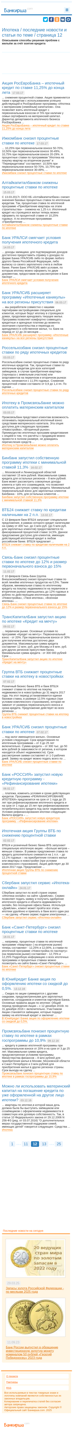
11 (26, 1144)
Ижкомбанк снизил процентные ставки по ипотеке (34, 172)
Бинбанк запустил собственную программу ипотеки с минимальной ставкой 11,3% (35, 498)
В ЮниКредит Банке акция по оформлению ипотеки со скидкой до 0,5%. (35, 1020)
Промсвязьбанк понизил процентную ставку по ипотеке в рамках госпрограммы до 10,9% (32, 1075)
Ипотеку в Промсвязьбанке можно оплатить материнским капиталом (30, 447)
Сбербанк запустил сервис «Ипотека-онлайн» (32, 917)
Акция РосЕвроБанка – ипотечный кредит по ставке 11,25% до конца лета (35, 127)
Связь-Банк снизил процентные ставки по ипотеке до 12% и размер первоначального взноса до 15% (34, 605)
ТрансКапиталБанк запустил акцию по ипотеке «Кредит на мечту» (32, 661)
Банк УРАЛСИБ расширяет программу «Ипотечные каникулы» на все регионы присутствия (35, 336)
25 (59, 1144)
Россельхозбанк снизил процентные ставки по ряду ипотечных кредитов (35, 391)
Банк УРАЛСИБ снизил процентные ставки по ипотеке (31, 763)
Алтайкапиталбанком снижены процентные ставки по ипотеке (35, 226)
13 (44, 1144)
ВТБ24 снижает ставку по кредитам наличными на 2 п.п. (35, 546)
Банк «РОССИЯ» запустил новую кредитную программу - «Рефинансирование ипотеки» (31, 819)
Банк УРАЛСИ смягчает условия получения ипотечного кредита (30, 281)
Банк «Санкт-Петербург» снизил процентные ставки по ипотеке (35, 968)
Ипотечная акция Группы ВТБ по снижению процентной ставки (30, 871)
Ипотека (7, 1129)
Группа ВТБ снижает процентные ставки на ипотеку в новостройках (35, 716)
